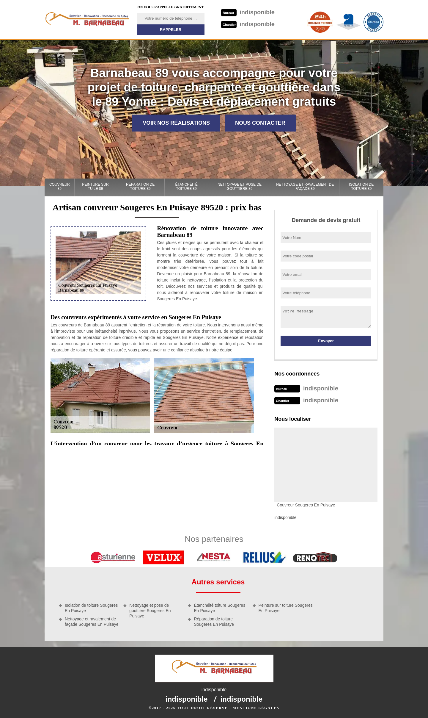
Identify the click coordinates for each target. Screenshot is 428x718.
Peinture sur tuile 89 (95, 186)
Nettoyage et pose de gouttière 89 (240, 186)
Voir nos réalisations (176, 123)
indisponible (248, 12)
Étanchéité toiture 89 (186, 186)
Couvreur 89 (59, 186)
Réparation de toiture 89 (140, 186)
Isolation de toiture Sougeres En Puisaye (91, 608)
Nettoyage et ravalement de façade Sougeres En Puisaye (92, 622)
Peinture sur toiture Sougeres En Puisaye (286, 608)
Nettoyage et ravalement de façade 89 (305, 186)
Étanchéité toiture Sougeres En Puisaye (219, 608)
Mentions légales (256, 708)
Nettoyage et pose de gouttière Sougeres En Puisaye (150, 610)
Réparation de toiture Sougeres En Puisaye (214, 622)
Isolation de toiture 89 (361, 186)
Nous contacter (260, 123)
